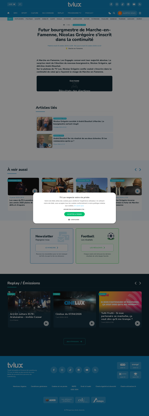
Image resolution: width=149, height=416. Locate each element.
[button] (74, 209)
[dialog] (74, 208)
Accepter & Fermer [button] (74, 214)
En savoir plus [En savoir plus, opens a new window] (79, 206)
